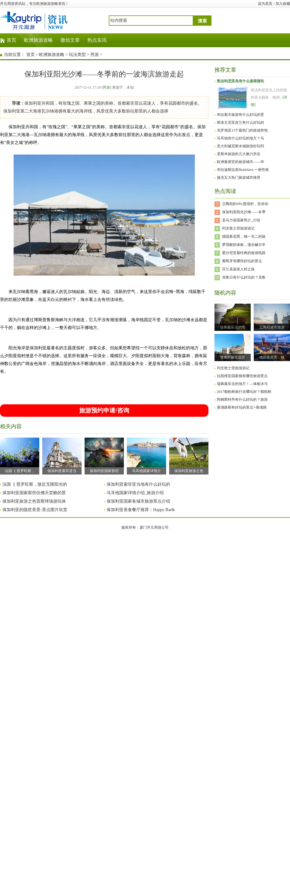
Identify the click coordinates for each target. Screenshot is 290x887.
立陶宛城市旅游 (272, 327)
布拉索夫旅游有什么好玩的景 (240, 115)
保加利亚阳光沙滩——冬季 (244, 212)
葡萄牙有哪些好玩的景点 (242, 261)
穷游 (94, 54)
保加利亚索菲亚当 (62, 455)
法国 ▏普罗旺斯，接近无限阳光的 (34, 484)
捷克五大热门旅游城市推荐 (238, 177)
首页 (11, 40)
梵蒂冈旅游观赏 (232, 357)
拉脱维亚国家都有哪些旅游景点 (242, 376)
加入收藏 (283, 4)
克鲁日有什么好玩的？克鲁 (244, 277)
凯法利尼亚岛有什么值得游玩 (240, 81)
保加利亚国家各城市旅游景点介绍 (138, 501)
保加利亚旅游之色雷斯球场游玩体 (34, 501)
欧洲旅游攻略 (38, 40)
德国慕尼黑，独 (272, 357)
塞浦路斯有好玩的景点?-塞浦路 (242, 407)
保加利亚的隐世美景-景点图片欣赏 (34, 509)
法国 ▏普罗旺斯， (19, 455)
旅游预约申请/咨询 (104, 410)
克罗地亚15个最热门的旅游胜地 (242, 130)
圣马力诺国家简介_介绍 (241, 220)
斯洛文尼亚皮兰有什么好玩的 (240, 122)
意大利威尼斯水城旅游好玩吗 (240, 146)
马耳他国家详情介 (146, 455)
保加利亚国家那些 (104, 455)
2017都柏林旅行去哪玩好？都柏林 (244, 392)
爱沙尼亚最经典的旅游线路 (244, 253)
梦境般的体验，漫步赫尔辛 (244, 245)
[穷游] (106, 87)
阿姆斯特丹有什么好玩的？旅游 (242, 399)
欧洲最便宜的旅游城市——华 (240, 162)
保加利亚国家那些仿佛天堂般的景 (34, 493)
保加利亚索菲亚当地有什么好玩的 (138, 484)
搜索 (202, 20)
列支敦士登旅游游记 (238, 228)
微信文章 (70, 40)
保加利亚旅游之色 (188, 455)
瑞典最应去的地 (232, 327)
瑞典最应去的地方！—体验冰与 (242, 384)
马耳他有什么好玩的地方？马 (240, 138)
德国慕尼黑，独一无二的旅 (244, 236)
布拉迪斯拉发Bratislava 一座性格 (243, 170)
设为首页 (265, 4)
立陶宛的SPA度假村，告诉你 (245, 204)
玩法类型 (77, 54)
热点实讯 (97, 40)
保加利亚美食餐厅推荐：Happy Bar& (141, 509)
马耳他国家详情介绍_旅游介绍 (135, 493)
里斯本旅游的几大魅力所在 (238, 154)
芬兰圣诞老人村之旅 (238, 269)
